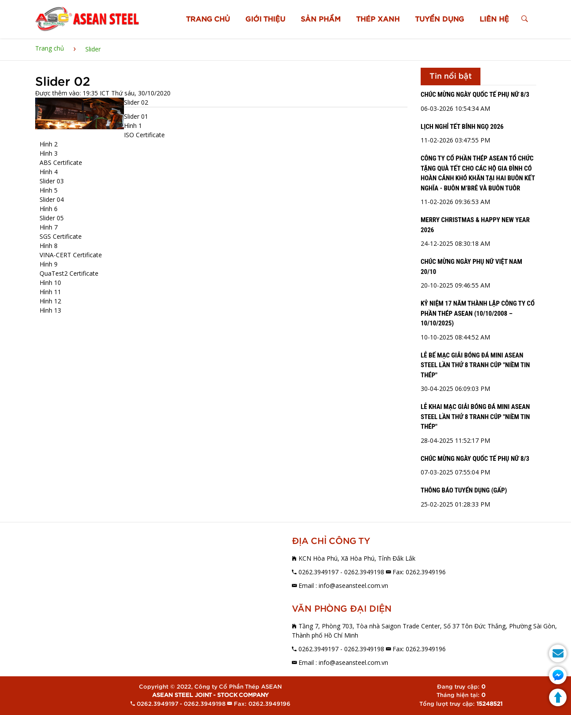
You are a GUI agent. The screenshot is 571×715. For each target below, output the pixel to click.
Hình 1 (133, 125)
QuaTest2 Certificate (69, 273)
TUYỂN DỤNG (440, 19)
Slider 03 (52, 181)
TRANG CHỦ (208, 19)
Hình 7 (49, 227)
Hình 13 (50, 310)
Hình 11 (50, 292)
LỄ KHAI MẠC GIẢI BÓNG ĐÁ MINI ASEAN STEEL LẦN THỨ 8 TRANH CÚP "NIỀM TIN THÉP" (475, 416)
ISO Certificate (144, 135)
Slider (93, 49)
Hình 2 (49, 144)
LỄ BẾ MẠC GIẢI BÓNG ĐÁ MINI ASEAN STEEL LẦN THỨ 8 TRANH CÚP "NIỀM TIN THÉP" (475, 365)
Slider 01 (136, 116)
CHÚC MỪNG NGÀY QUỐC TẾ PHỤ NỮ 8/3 (475, 94)
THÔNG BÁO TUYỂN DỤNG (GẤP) (464, 490)
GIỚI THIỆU (266, 19)
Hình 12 (50, 301)
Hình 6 (49, 208)
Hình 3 (49, 153)
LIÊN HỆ (494, 19)
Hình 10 (50, 282)
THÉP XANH (378, 19)
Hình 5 (49, 190)
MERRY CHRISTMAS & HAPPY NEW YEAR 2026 (475, 225)
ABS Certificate (61, 162)
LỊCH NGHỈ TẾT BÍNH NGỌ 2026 (462, 127)
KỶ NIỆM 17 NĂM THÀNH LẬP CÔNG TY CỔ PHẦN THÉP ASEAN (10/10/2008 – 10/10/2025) (478, 313)
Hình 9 (49, 264)
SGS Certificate (61, 236)
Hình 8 (49, 245)
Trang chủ (49, 48)
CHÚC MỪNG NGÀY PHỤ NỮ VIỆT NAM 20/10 (471, 267)
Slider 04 (52, 199)
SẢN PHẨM (321, 19)
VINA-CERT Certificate (71, 255)
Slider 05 (52, 218)
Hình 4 (49, 172)
